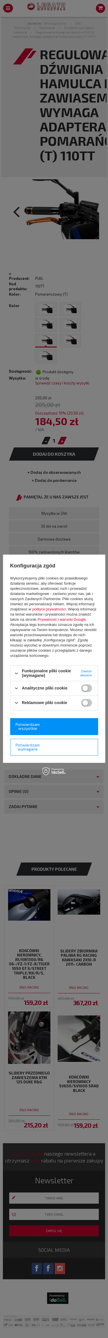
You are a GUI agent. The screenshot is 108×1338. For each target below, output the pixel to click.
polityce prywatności (49, 609)
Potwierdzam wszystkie (28, 726)
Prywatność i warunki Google (61, 619)
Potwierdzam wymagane (28, 746)
